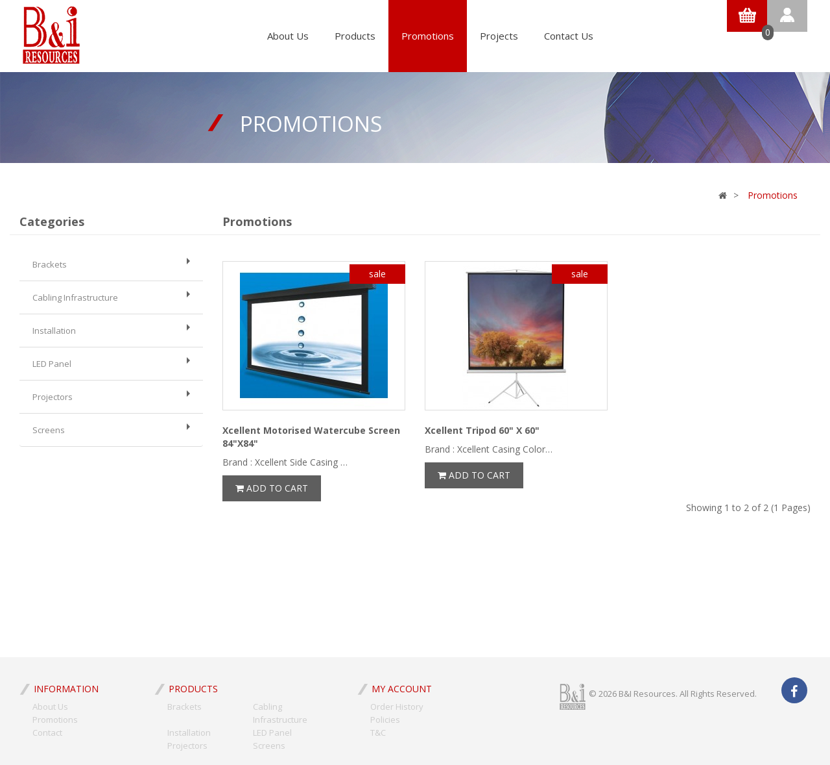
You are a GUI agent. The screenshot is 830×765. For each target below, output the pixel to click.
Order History (396, 706)
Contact (47, 732)
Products (355, 35)
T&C (378, 732)
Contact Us (568, 35)
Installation (111, 330)
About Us (288, 35)
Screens (111, 429)
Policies (385, 719)
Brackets (111, 264)
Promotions (427, 35)
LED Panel (111, 363)
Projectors (111, 396)
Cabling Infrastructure (111, 297)
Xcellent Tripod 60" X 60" (482, 430)
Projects (499, 35)
